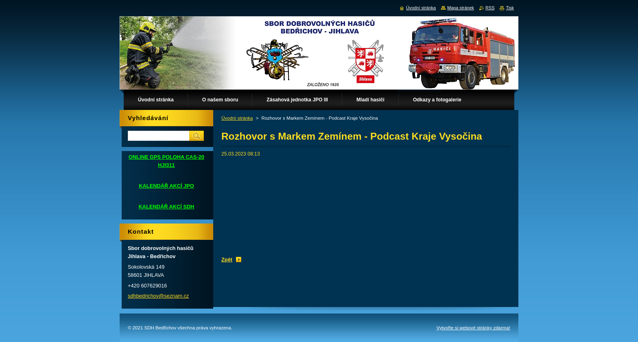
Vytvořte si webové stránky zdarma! (473, 327)
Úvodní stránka (237, 118)
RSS (489, 7)
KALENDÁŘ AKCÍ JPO (166, 186)
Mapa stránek (460, 7)
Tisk (510, 7)
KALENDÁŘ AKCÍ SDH (166, 207)
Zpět (226, 259)
